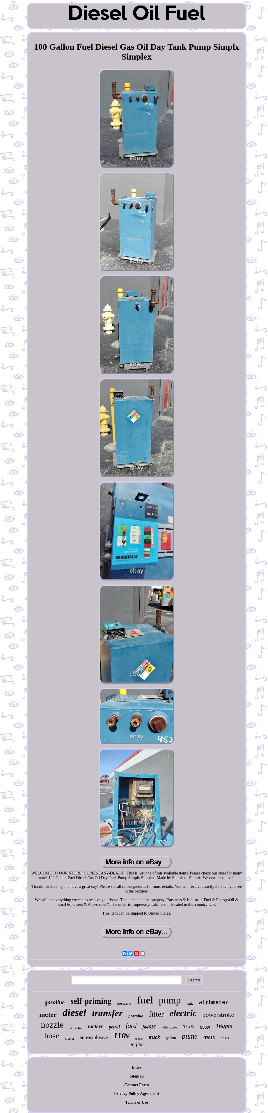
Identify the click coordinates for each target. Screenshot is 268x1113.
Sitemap (136, 1076)
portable (135, 1016)
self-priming (90, 1001)
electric (183, 1013)
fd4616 (148, 1026)
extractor (76, 1028)
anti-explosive (94, 1037)
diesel (74, 1012)
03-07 (188, 1026)
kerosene (124, 1003)
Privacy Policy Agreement (136, 1094)
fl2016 (209, 1037)
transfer (107, 1013)
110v (121, 1035)
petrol (114, 1026)
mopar (139, 1038)
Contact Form (136, 1085)
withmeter (214, 1002)
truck (154, 1037)
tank (190, 1003)
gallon (171, 1038)
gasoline (55, 1002)
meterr (95, 1026)
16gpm (224, 1025)
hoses (225, 1038)
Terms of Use (136, 1102)
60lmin (69, 1038)
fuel (145, 1000)
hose (51, 1035)
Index (136, 1067)
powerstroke (218, 1014)
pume (190, 1036)
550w (205, 1027)
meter (48, 1014)
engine (137, 1044)
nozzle (52, 1024)
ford (131, 1025)
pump (170, 1000)
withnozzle (169, 1027)
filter (156, 1014)
